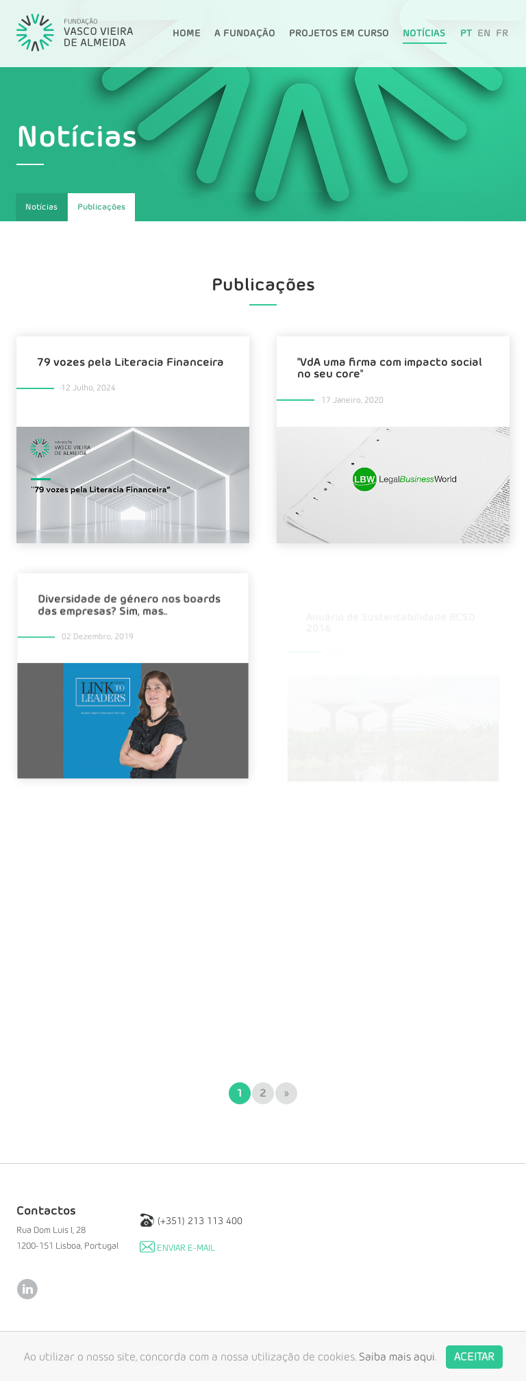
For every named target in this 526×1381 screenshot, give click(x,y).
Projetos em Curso (339, 33)
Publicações (101, 207)
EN (483, 33)
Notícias (424, 33)
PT (466, 33)
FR (502, 33)
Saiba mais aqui (397, 1365)
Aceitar (474, 1365)
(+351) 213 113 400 (191, 1220)
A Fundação (244, 33)
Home (187, 33)
